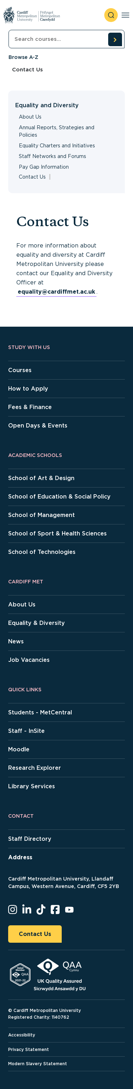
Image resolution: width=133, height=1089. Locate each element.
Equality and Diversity (47, 105)
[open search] (111, 15)
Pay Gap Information (44, 167)
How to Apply (28, 388)
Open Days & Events (37, 425)
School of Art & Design (41, 478)
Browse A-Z (23, 57)
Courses (20, 370)
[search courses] (115, 39)
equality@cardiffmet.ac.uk (56, 291)
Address (20, 857)
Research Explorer (34, 767)
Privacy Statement (28, 1049)
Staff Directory (29, 838)
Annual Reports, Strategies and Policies (56, 131)
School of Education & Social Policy (59, 496)
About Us (30, 117)
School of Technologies (42, 552)
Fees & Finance (30, 407)
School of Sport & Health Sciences (57, 533)
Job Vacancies (29, 660)
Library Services (31, 786)
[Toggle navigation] (125, 15)
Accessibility (21, 1035)
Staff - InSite (26, 731)
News (16, 641)
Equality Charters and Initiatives (57, 145)
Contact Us (35, 934)
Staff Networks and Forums (52, 156)
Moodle (18, 749)
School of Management (41, 515)
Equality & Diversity (36, 623)
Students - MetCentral (40, 712)
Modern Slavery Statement (37, 1063)
